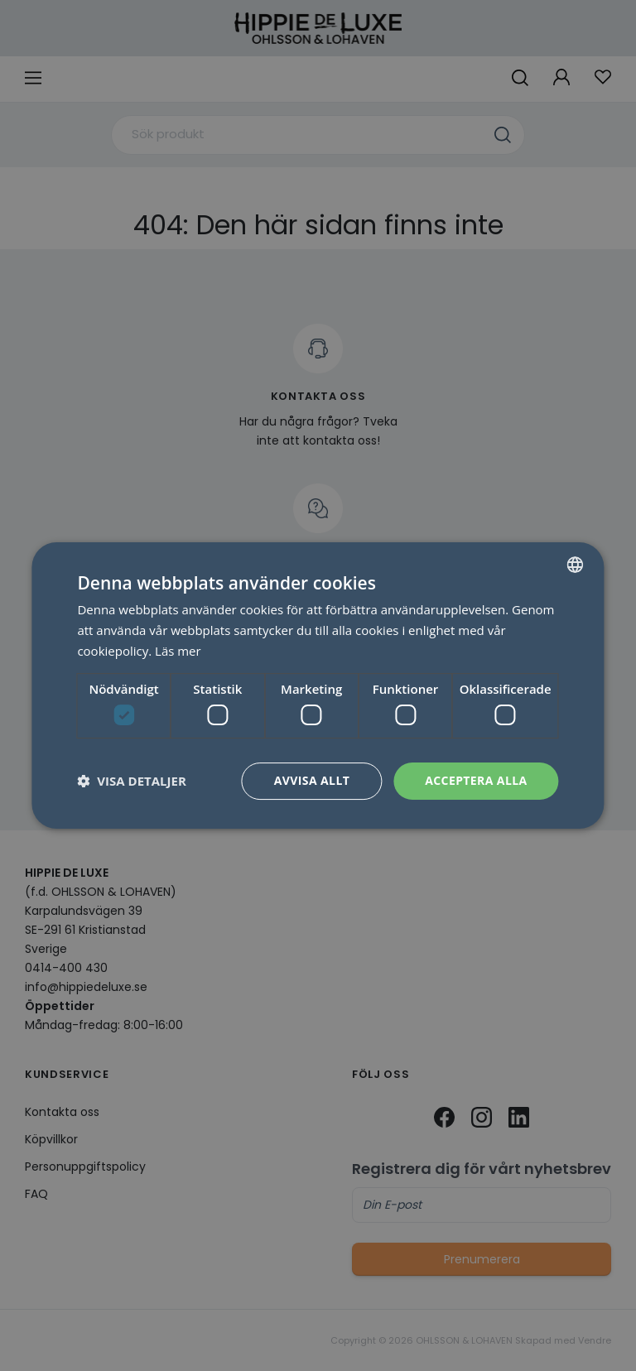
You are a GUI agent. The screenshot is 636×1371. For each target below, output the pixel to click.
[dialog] (317, 685)
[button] (131, 781)
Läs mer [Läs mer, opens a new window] (178, 650)
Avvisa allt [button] (311, 780)
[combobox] (575, 564)
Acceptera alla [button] (476, 780)
